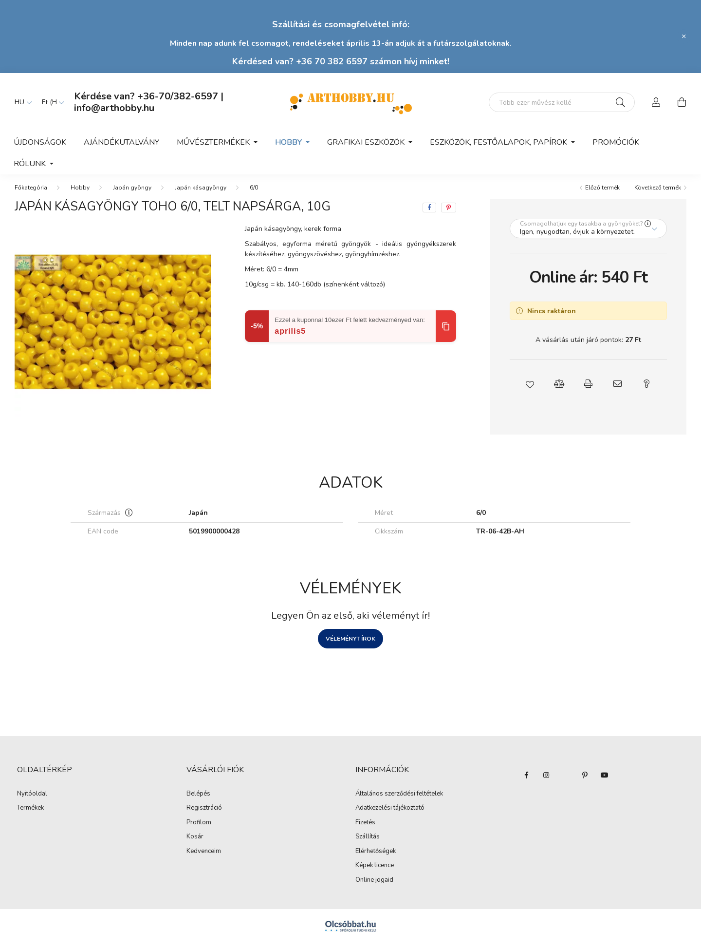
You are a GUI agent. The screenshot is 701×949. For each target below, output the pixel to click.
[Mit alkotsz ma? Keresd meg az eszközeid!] (562, 102)
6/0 (254, 193)
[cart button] (681, 102)
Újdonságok (40, 142)
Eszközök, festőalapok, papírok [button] (499, 142)
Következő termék (657, 193)
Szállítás (367, 843)
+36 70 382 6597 (332, 61)
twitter (565, 781)
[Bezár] (684, 36)
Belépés (198, 800)
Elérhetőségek (375, 857)
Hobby (80, 193)
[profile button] (656, 102)
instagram (546, 781)
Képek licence (374, 871)
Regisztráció (204, 814)
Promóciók (615, 142)
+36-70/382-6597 (177, 96)
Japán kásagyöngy (200, 193)
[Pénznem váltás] (50, 102)
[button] (529, 389)
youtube (604, 781)
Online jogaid (374, 886)
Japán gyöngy (132, 193)
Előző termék (602, 193)
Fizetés (365, 829)
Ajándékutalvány (121, 142)
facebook (526, 781)
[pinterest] (448, 213)
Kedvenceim (203, 857)
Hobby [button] (289, 142)
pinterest (585, 781)
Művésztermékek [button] (214, 142)
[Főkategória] (31, 193)
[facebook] (429, 213)
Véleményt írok (350, 644)
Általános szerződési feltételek (399, 800)
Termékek (30, 814)
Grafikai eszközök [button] (366, 142)
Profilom (198, 829)
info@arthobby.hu (114, 107)
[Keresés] (620, 102)
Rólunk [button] (31, 163)
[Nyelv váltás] (21, 102)
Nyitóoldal (32, 800)
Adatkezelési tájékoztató (389, 814)
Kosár (194, 843)
